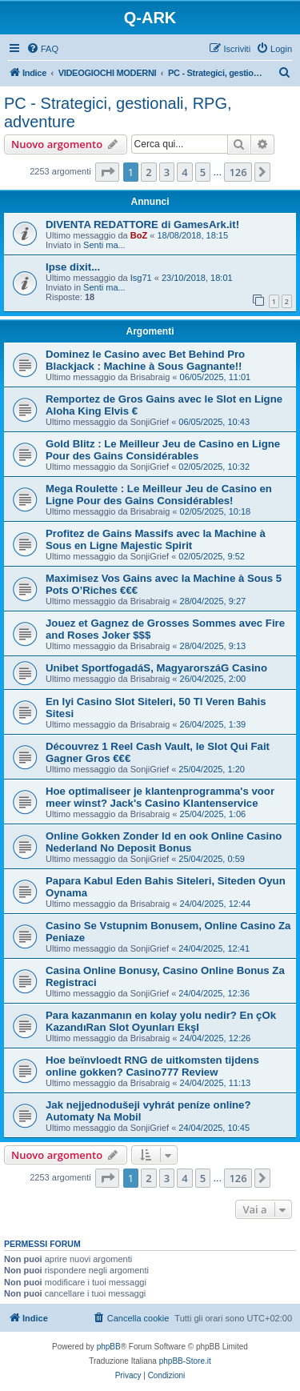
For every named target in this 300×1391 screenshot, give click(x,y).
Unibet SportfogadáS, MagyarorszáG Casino (156, 668)
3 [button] (167, 172)
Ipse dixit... (73, 267)
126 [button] (237, 172)
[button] (107, 172)
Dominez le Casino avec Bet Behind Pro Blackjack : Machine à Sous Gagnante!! (145, 360)
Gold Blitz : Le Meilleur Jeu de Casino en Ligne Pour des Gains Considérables (163, 450)
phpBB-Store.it (185, 1361)
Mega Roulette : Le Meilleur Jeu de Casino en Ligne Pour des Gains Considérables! (159, 495)
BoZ (138, 235)
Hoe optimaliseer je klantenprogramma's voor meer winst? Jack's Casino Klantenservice (160, 797)
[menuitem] (42, 48)
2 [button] (148, 172)
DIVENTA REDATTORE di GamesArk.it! (142, 224)
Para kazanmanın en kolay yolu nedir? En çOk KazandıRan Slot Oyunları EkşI (161, 1021)
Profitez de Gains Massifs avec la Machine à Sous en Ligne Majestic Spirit (156, 539)
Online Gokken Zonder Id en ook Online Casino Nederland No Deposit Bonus (164, 842)
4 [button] (184, 172)
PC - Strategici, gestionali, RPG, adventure (118, 112)
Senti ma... (104, 245)
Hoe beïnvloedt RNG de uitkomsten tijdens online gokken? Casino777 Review (152, 1066)
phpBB (109, 1346)
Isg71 (141, 278)
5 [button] (203, 172)
